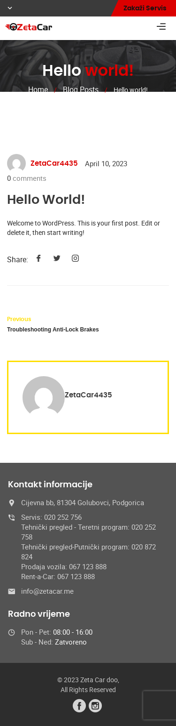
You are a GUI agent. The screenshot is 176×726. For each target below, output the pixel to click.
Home (38, 89)
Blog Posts (81, 89)
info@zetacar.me (47, 591)
